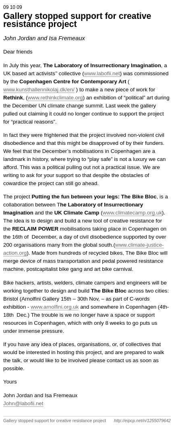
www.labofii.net (102, 73)
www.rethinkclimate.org (55, 98)
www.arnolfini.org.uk (55, 307)
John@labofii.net (23, 403)
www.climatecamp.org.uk (132, 213)
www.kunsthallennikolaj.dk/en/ (39, 90)
